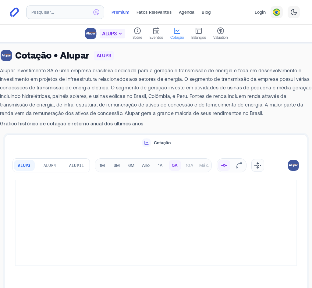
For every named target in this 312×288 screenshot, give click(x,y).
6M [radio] (131, 165)
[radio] (224, 165)
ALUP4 (50, 165)
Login (260, 12)
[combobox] (65, 12)
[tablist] (156, 143)
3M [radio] (117, 165)
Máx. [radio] (204, 165)
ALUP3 (24, 165)
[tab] (156, 143)
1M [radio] (102, 165)
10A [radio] (189, 165)
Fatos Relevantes (154, 12)
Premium (120, 12)
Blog (206, 12)
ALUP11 (76, 165)
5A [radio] (175, 165)
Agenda (186, 12)
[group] (51, 165)
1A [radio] (160, 165)
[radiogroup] (153, 165)
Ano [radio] (146, 165)
